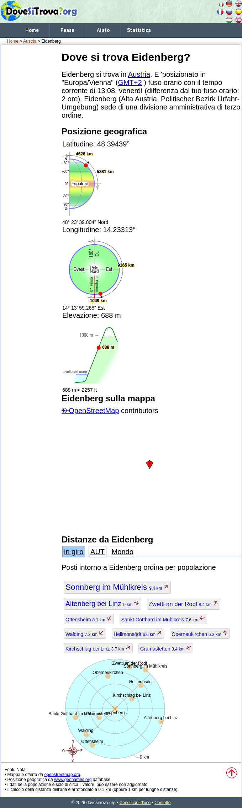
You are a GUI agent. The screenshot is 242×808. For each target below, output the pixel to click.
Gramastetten (165, 649)
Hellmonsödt (138, 634)
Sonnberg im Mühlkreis (117, 587)
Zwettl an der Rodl (184, 604)
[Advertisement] (29, 156)
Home (32, 30)
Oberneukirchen (200, 634)
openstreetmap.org (62, 774)
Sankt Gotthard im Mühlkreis (163, 619)
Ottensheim (88, 619)
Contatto (162, 802)
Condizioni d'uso (135, 802)
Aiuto (103, 30)
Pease (67, 30)
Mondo (122, 552)
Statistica (139, 30)
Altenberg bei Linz (102, 604)
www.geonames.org (72, 779)
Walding (84, 634)
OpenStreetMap (94, 410)
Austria (29, 41)
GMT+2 (130, 82)
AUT (97, 552)
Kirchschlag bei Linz (98, 649)
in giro (73, 552)
